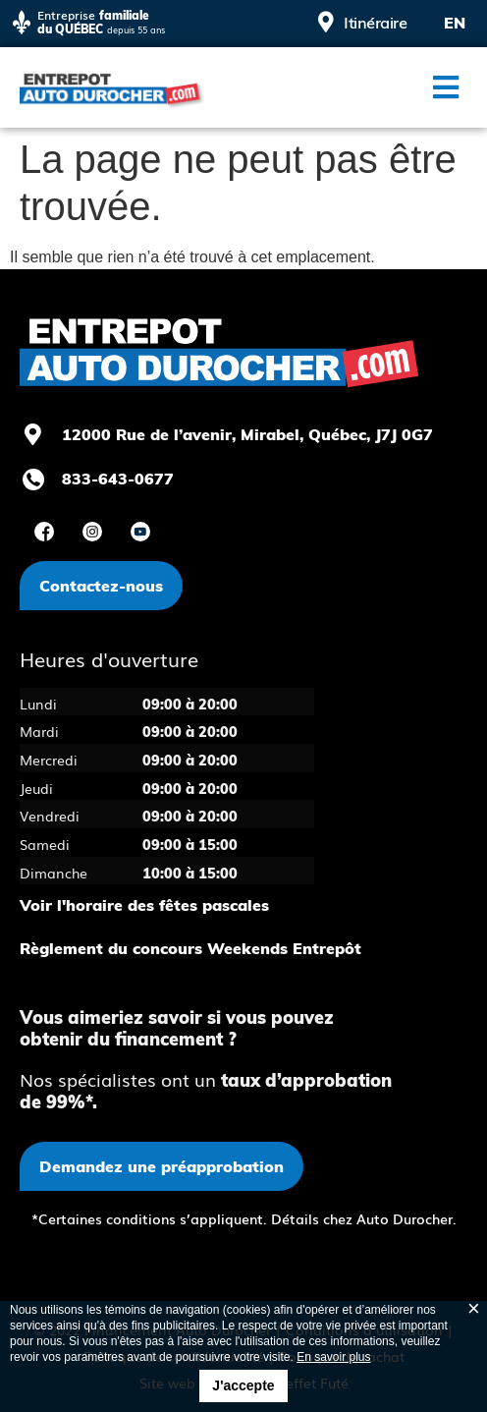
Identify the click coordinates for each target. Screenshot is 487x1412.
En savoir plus (333, 1357)
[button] (445, 87)
